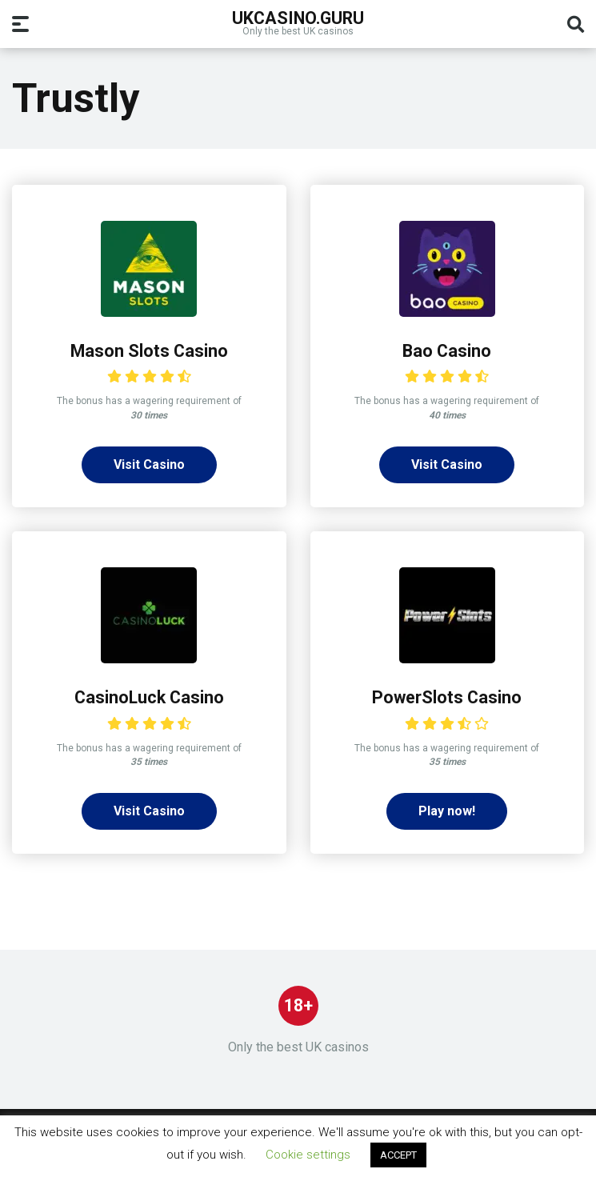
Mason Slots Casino (149, 351)
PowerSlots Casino (447, 697)
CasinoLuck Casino (149, 697)
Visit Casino (149, 464)
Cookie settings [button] (308, 1154)
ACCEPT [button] (398, 1155)
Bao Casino (446, 351)
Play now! (446, 811)
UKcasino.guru (298, 17)
